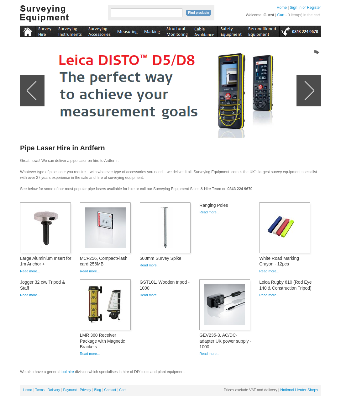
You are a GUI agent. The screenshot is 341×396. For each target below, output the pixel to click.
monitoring (177, 30)
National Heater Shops (299, 390)
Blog (97, 390)
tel (300, 30)
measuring (127, 30)
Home (282, 7)
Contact (110, 390)
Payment (69, 390)
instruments (45, 30)
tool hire (67, 372)
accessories (99, 30)
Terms (40, 390)
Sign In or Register (305, 7)
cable (204, 30)
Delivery (54, 390)
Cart (281, 15)
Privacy (85, 390)
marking (152, 30)
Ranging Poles (213, 205)
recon (262, 30)
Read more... (30, 271)
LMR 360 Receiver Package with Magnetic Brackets (102, 341)
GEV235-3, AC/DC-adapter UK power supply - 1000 (225, 341)
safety (231, 30)
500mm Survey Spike (160, 258)
